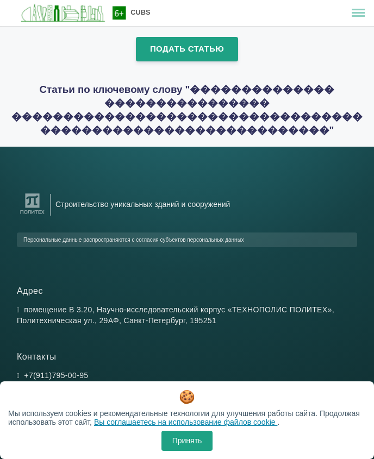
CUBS (140, 12)
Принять (187, 440)
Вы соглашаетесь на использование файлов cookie (186, 422)
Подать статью (187, 48)
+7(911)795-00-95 (56, 375)
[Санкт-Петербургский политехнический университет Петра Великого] (32, 214)
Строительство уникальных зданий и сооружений (142, 204)
